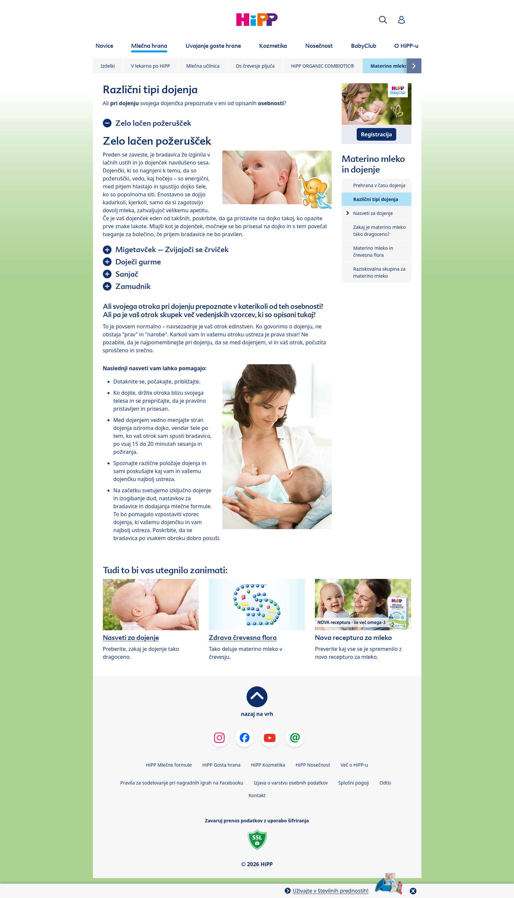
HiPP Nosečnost (313, 765)
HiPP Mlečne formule (169, 765)
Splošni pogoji (353, 783)
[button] (383, 20)
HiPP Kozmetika (268, 765)
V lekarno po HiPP (150, 66)
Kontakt (257, 795)
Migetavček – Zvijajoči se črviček (172, 249)
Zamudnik (133, 286)
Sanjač (126, 274)
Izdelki (108, 66)
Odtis (385, 783)
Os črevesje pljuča (255, 66)
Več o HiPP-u (354, 765)
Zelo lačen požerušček (153, 123)
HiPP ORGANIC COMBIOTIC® (322, 66)
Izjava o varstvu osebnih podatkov (291, 783)
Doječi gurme (138, 261)
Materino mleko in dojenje (401, 66)
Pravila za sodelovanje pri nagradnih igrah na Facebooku (182, 783)
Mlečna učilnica (203, 66)
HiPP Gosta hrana (221, 765)
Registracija (376, 134)
